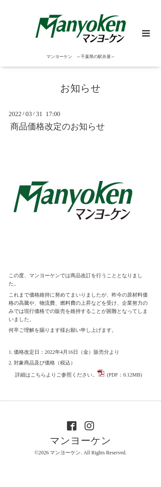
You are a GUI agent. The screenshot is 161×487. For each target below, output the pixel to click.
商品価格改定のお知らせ (57, 126)
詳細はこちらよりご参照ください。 (78, 375)
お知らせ (80, 88)
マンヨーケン (80, 440)
